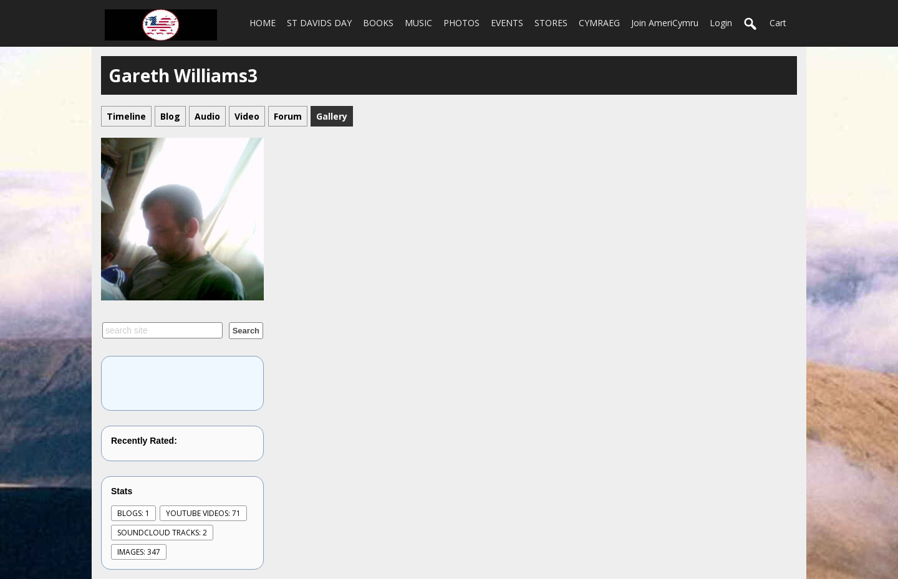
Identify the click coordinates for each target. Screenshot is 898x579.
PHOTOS (461, 23)
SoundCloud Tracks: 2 (162, 532)
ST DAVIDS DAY (319, 23)
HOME (262, 23)
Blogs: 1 (133, 513)
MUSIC (418, 23)
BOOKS (378, 23)
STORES (550, 23)
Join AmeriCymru (664, 23)
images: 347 (138, 552)
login (721, 23)
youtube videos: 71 (203, 513)
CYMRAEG (599, 23)
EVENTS (507, 23)
